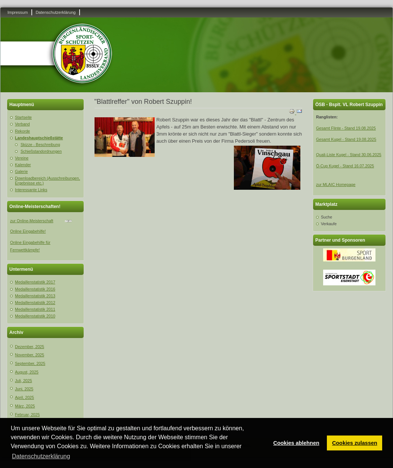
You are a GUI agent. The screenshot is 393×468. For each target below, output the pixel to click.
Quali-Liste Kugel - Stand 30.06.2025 (348, 154)
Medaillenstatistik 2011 (35, 309)
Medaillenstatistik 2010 (35, 316)
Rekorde (22, 131)
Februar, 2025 (27, 414)
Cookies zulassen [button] (354, 443)
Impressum (17, 12)
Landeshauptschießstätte (39, 138)
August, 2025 (26, 372)
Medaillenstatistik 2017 (35, 282)
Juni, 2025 (24, 389)
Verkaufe (329, 223)
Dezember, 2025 (29, 346)
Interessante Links (31, 189)
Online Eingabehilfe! (28, 231)
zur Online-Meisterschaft (31, 220)
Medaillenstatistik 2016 (35, 289)
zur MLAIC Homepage (335, 184)
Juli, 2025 (23, 380)
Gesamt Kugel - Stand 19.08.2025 (346, 139)
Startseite (23, 117)
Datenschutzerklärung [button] (41, 456)
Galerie (21, 171)
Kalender (23, 164)
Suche (326, 217)
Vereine (21, 158)
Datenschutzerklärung (55, 12)
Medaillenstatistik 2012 (35, 302)
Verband (22, 124)
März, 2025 (25, 406)
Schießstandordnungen (41, 151)
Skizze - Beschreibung (40, 144)
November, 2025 (29, 355)
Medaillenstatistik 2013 (35, 296)
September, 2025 (30, 363)
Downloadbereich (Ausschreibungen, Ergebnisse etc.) (47, 180)
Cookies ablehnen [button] (296, 443)
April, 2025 (24, 397)
